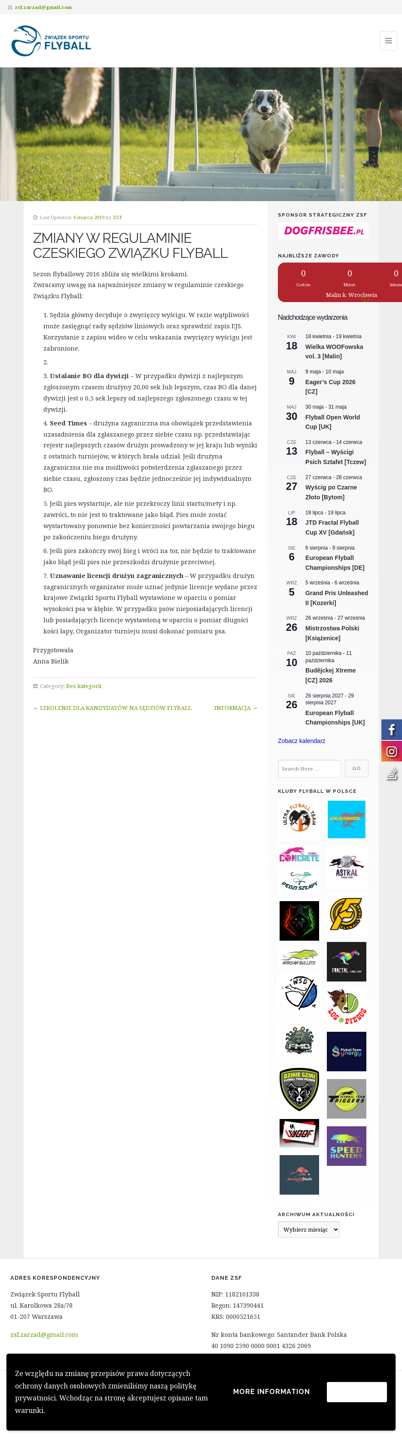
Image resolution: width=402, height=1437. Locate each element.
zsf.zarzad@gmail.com (43, 7)
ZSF (117, 217)
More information (271, 1392)
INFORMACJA (232, 708)
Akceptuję (357, 1392)
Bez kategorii (83, 686)
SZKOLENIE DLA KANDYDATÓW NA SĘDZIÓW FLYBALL (116, 708)
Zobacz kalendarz (302, 740)
